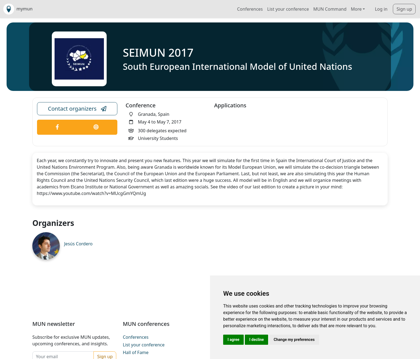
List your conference (288, 9)
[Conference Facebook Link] (57, 127)
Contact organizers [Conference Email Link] (77, 109)
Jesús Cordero (78, 244)
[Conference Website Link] (96, 127)
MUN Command (330, 9)
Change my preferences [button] (294, 339)
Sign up (404, 9)
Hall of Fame (136, 352)
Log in (381, 9)
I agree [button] (233, 339)
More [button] (356, 9)
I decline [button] (256, 339)
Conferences (250, 9)
